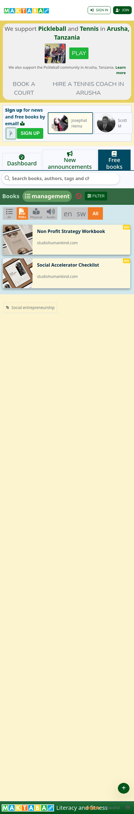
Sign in (99, 10)
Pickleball (52, 29)
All (95, 213)
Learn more (120, 70)
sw (81, 213)
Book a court (24, 88)
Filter (96, 196)
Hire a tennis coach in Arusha (88, 88)
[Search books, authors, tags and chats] (47, 178)
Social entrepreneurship (30, 307)
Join (122, 10)
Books (11, 196)
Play (79, 53)
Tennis (89, 29)
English (93, 807)
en (68, 213)
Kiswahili (112, 807)
